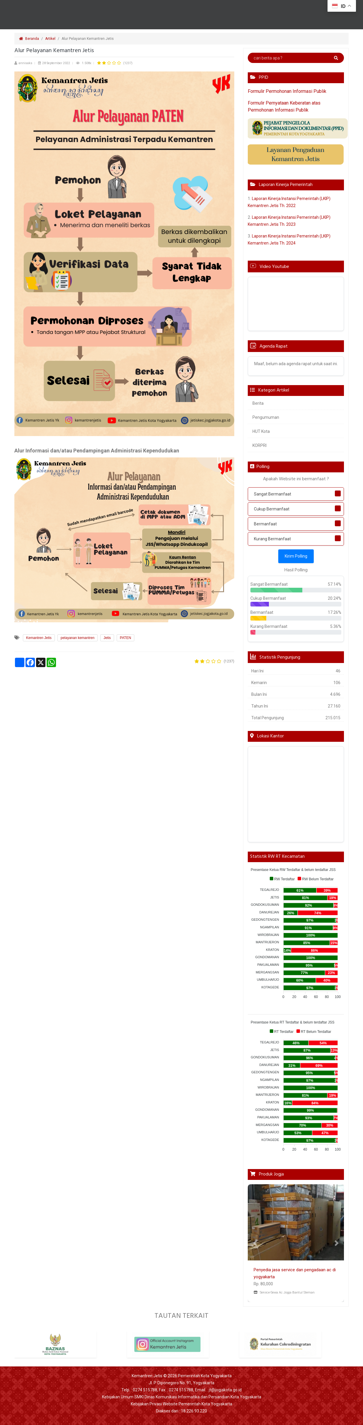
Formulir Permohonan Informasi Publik (287, 91)
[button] (255, 1243)
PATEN (125, 638)
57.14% (334, 584)
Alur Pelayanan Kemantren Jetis (88, 39)
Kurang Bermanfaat (272, 538)
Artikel (50, 39)
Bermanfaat (265, 524)
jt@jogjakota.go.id (225, 1390)
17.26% (334, 612)
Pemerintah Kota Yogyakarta (205, 1375)
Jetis (107, 638)
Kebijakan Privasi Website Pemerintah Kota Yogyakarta (181, 1404)
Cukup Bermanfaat (271, 509)
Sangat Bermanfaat (272, 494)
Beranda (29, 39)
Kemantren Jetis (39, 638)
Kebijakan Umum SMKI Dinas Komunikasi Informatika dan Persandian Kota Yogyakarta (181, 1397)
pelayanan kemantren (77, 638)
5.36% (335, 626)
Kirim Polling (296, 556)
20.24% (334, 598)
